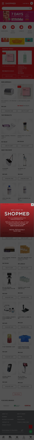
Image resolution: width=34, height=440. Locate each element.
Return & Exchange (8, 419)
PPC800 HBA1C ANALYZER (6, 377)
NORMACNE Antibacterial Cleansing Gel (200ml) (22, 68)
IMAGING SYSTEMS (4, 31)
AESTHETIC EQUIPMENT (30, 31)
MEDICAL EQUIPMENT (13, 31)
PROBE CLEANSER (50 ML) (24, 199)
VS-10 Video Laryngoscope (22, 377)
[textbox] (17, 8)
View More (17, 394)
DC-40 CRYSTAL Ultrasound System (8, 288)
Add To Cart (9, 76)
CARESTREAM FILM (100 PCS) (23, 228)
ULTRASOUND (21, 31)
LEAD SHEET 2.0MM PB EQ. (24, 317)
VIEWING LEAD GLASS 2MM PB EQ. (24, 288)
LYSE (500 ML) (6, 198)
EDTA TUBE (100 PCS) (8, 228)
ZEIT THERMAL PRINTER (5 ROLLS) (9, 258)
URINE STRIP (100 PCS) (24, 135)
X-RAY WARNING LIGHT (8, 347)
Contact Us (5, 422)
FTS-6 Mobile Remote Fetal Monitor (9, 317)
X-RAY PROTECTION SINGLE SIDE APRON (23, 347)
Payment (4, 416)
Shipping (19, 416)
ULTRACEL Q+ (22, 168)
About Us (5, 414)
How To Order (21, 414)
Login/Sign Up (26, 3)
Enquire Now (9, 111)
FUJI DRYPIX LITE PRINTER (9, 101)
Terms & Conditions (23, 422)
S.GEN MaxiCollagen (8, 66)
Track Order (21, 419)
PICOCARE (5, 168)
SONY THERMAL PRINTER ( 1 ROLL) (8, 136)
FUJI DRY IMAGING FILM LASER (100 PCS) (25, 258)
